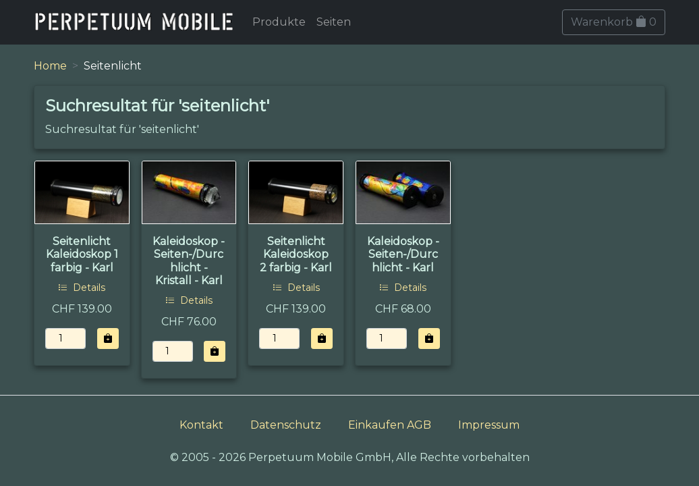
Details (81, 287)
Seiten (333, 22)
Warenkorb (613, 22)
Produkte (279, 22)
